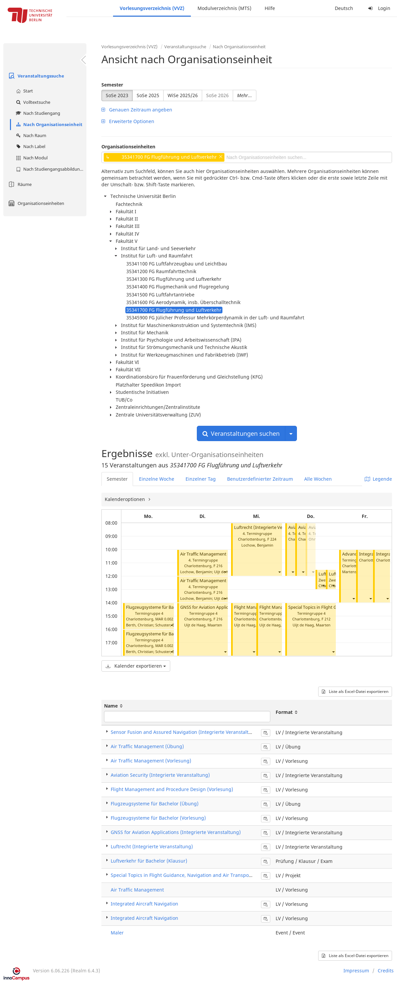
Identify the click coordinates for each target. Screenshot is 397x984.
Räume (19, 184)
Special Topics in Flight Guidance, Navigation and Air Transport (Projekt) (191, 875)
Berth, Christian (139, 624)
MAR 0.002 (164, 618)
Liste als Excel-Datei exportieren (355, 691)
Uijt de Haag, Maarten (203, 624)
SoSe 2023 (117, 95)
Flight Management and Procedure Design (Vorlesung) (172, 789)
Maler (117, 932)
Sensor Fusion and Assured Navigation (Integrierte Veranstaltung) (185, 732)
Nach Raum (30, 135)
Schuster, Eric (167, 624)
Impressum (356, 970)
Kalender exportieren (136, 666)
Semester (112, 85)
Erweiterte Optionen (127, 121)
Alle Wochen (318, 479)
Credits (386, 970)
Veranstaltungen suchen (241, 433)
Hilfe (270, 8)
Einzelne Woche (156, 479)
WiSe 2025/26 (183, 95)
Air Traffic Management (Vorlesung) (215, 554)
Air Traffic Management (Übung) (212, 580)
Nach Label (29, 146)
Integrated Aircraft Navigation (144, 904)
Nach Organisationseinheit (48, 124)
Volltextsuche (32, 102)
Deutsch (344, 8)
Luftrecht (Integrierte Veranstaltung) (270, 527)
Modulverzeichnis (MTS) (224, 8)
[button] (171, 625)
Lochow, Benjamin (196, 571)
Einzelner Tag (201, 479)
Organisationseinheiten (35, 203)
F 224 (271, 539)
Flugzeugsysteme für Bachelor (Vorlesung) (168, 607)
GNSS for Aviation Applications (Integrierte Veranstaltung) (176, 832)
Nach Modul (31, 158)
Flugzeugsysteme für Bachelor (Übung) (165, 634)
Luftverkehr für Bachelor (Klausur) (149, 861)
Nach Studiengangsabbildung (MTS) (50, 169)
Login (378, 8)
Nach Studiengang (37, 113)
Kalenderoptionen (125, 499)
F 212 (326, 618)
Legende (378, 479)
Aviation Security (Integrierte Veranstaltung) (160, 775)
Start (23, 91)
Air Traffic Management (137, 890)
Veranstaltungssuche (35, 76)
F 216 (217, 565)
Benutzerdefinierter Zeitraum (260, 479)
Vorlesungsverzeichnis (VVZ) (152, 8)
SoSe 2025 (148, 95)
